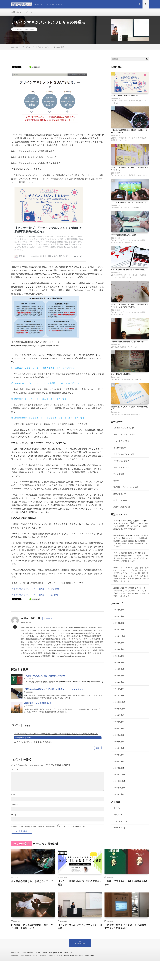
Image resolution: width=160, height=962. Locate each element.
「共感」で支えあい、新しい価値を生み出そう (45, 676)
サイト (13, 815)
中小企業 (132, 101)
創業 (115, 480)
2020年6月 (118, 730)
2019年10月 (118, 782)
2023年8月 (118, 607)
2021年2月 (118, 685)
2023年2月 (118, 620)
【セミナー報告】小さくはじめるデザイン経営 (80, 884)
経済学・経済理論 (121, 506)
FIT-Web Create (67, 956)
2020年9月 (118, 711)
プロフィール (31, 12)
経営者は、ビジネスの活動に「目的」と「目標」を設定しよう (32, 927)
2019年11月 (118, 775)
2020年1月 (118, 762)
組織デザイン (119, 493)
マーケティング (134, 138)
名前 (13, 795)
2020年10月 (118, 704)
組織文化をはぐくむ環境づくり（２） (128, 585)
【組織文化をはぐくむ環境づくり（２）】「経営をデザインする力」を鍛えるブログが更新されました (131, 590)
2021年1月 (118, 691)
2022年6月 (118, 659)
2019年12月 (118, 769)
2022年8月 (118, 646)
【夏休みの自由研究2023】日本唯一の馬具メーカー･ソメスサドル (53, 690)
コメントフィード (121, 815)
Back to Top (80, 944)
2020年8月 (118, 717)
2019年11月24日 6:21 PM (23, 738)
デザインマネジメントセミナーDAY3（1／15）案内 (34, 595)
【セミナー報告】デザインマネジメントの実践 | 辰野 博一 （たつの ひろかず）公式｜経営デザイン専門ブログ (131, 556)
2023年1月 (118, 626)
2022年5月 (118, 665)
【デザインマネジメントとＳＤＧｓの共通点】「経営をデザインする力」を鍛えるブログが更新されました (56, 734)
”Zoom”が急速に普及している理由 (123, 236)
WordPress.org (119, 821)
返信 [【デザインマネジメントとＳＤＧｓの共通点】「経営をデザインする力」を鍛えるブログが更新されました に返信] (97, 748)
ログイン (117, 802)
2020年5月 (118, 736)
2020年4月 (118, 743)
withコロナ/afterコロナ (120, 275)
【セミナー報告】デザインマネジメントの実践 (80, 927)
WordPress (90, 956)
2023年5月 (118, 613)
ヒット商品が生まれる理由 (120, 375)
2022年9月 (118, 639)
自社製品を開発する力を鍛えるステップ (32, 882)
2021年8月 (118, 672)
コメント (14, 770)
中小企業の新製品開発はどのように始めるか (127, 342)
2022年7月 (118, 652)
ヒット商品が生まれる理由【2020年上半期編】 (128, 270)
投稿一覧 (47, 619)
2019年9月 (118, 788)
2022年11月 (118, 633)
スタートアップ (118, 240)
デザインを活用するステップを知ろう (125, 96)
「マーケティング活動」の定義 (126, 520)
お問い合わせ (16, 12)
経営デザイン (136, 208)
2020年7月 (118, 723)
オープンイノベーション (123, 435)
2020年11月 (118, 698)
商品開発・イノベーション (120, 141)
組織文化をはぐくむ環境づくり (38, 704)
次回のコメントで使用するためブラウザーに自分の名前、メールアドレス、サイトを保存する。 (48, 827)
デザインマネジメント (120, 101)
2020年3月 (118, 749)
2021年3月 (118, 678)
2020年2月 (118, 756)
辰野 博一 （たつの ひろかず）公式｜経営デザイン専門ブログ (49, 953)
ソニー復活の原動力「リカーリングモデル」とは (129, 203)
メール (14, 805)
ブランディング (120, 461)
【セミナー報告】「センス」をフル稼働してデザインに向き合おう (126, 927)
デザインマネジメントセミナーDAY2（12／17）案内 (35, 589)
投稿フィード (119, 808)
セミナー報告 (29, 30)
